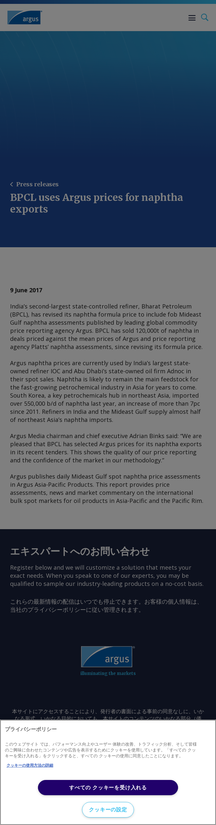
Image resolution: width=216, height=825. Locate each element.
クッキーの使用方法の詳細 (29, 765)
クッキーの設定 (108, 809)
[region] (108, 772)
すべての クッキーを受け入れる (108, 787)
